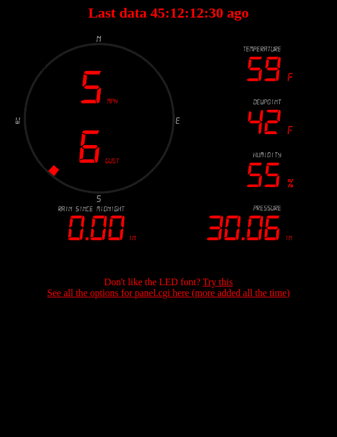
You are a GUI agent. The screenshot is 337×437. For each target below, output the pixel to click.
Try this (218, 282)
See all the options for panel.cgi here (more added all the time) (168, 293)
